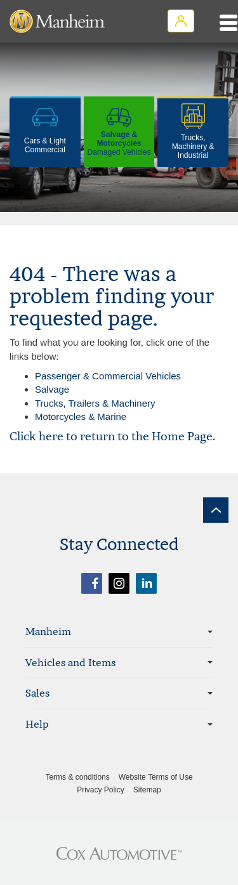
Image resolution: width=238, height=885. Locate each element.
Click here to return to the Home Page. (112, 436)
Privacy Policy (100, 789)
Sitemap (147, 789)
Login (181, 21)
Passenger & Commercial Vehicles (108, 375)
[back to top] (215, 510)
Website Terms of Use (156, 777)
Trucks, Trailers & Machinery (95, 403)
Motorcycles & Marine (80, 416)
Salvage (52, 389)
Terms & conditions (77, 777)
